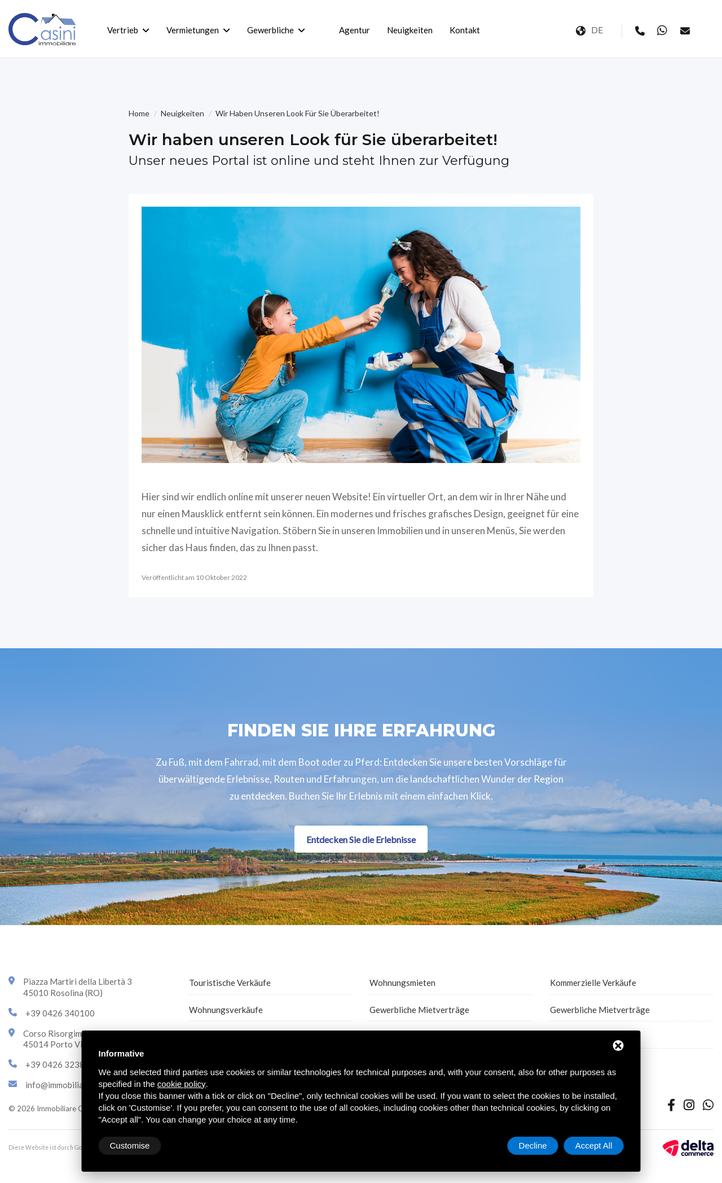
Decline (533, 1145)
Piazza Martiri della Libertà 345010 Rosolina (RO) (77, 987)
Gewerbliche (270, 30)
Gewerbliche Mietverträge (419, 1010)
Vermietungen (192, 30)
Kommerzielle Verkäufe (593, 982)
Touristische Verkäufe (230, 982)
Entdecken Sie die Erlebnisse (361, 839)
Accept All (594, 1145)
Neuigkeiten (410, 30)
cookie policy (181, 1084)
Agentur (354, 30)
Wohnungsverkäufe (226, 1010)
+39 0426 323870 (60, 1064)
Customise (130, 1145)
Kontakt (465, 30)
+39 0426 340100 (60, 1013)
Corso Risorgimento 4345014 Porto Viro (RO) (67, 1039)
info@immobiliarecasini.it (72, 1085)
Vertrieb (122, 30)
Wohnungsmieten (402, 982)
